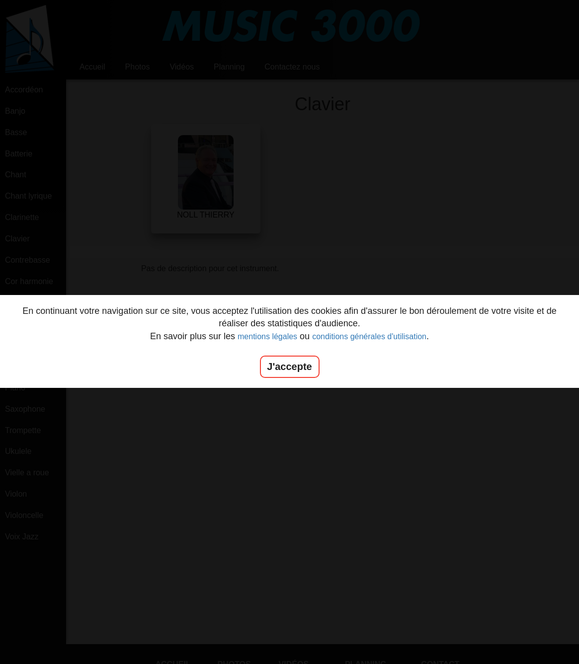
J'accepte (289, 366)
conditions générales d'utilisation (369, 336)
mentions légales (267, 336)
